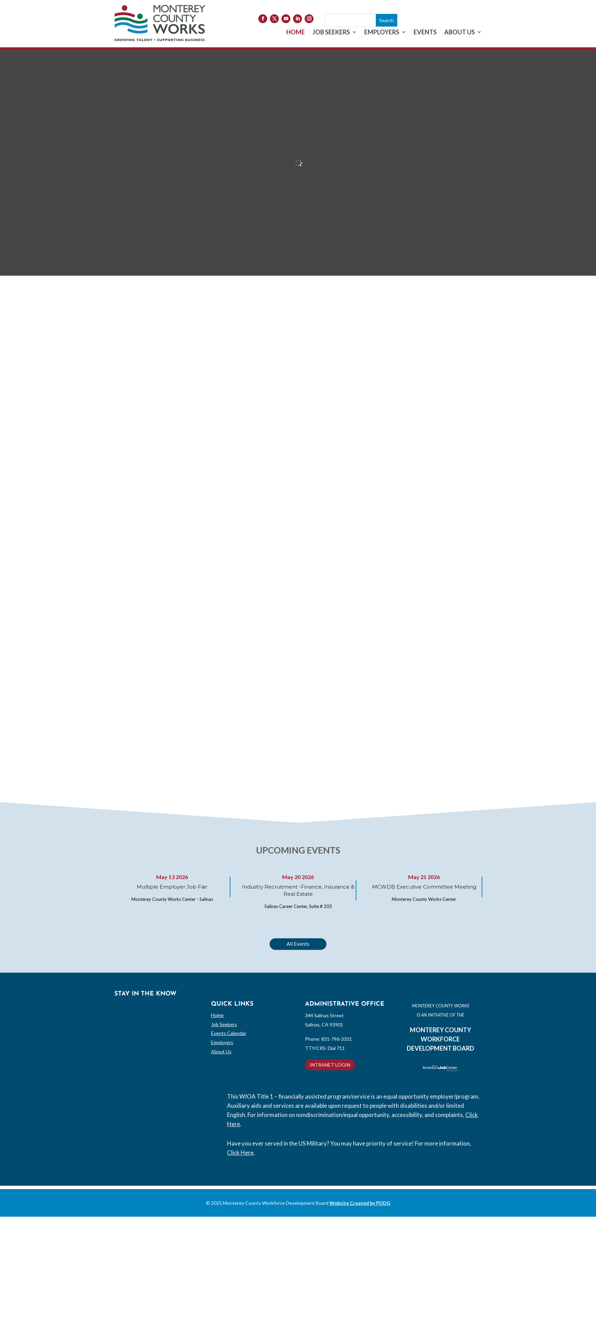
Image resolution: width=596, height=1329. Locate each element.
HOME (295, 33)
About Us (221, 1051)
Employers (222, 1042)
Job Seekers (224, 1024)
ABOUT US (459, 33)
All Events (298, 944)
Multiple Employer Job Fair (172, 887)
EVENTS (425, 33)
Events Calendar (228, 1033)
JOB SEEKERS (331, 33)
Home (217, 1015)
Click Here (240, 1152)
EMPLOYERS (381, 33)
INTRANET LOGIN (330, 1065)
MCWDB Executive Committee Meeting (424, 887)
